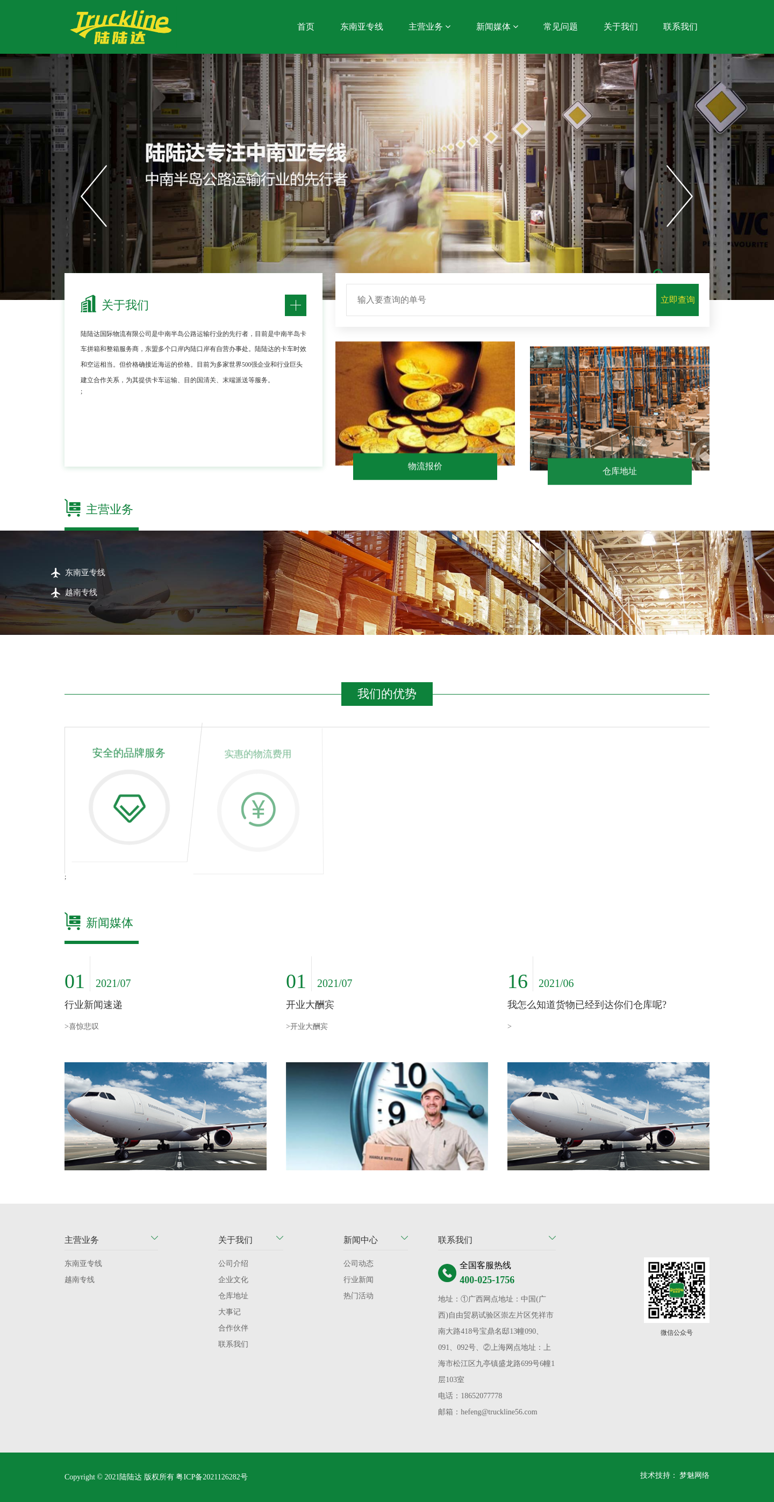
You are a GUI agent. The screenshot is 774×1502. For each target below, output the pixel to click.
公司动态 (358, 1264)
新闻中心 (360, 1239)
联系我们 (680, 26)
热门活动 (358, 1296)
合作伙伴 (233, 1328)
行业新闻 (358, 1280)
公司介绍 (233, 1264)
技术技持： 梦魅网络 (675, 1475)
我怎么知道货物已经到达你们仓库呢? (586, 1005)
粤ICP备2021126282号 (211, 1477)
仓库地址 (233, 1296)
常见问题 (560, 26)
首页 (305, 26)
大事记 (229, 1312)
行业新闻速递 (93, 1005)
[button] (94, 196)
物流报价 (425, 471)
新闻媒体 (497, 26)
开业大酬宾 (310, 1005)
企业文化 (233, 1280)
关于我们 (621, 26)
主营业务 (429, 26)
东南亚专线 (361, 26)
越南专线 (79, 1280)
